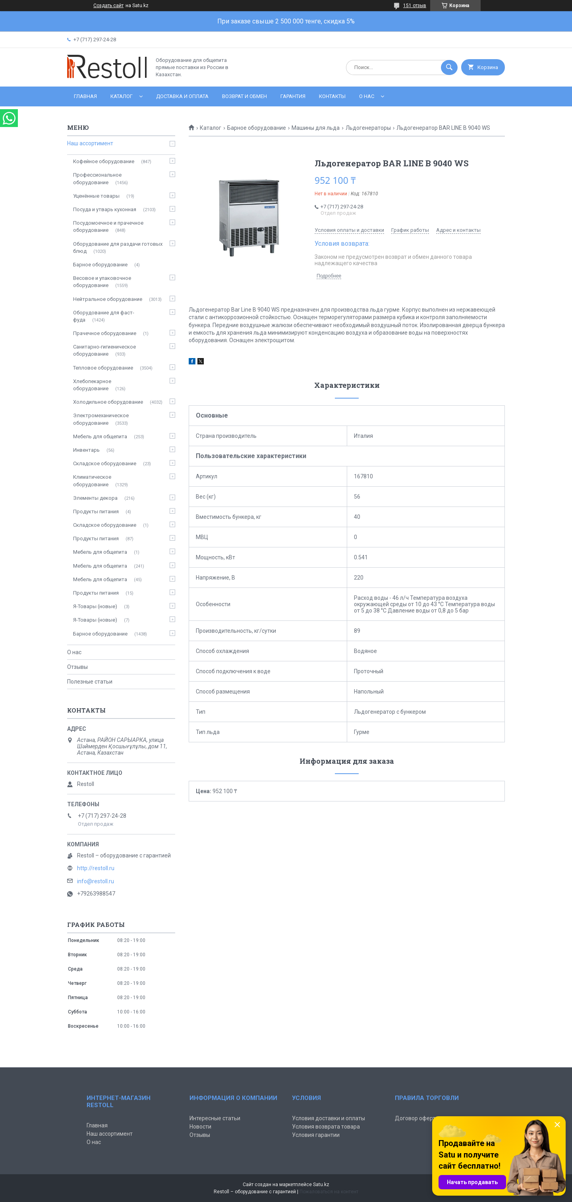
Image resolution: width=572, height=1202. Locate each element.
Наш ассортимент (90, 143)
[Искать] (449, 67)
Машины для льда (316, 128)
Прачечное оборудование (104, 333)
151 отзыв (414, 5)
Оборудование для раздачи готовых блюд (117, 247)
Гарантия (292, 96)
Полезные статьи (89, 681)
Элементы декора (95, 498)
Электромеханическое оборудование (101, 419)
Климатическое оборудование (92, 480)
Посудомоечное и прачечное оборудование (108, 226)
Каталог (121, 96)
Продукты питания (96, 511)
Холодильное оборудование (108, 402)
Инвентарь (86, 450)
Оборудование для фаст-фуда (103, 316)
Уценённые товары (96, 196)
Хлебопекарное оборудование (92, 384)
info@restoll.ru (95, 881)
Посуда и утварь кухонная (104, 209)
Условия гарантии (316, 1135)
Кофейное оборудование (103, 161)
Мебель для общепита (100, 436)
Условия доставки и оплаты (328, 1118)
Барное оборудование (256, 128)
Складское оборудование (104, 463)
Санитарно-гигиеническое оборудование (104, 350)
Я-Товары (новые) (95, 606)
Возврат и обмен (244, 96)
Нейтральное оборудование (107, 299)
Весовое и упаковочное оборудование (102, 281)
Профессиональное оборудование (97, 178)
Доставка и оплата (182, 96)
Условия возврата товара (326, 1126)
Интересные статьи (214, 1118)
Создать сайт (108, 5)
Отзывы (77, 667)
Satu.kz (321, 1184)
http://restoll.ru (95, 868)
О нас (366, 96)
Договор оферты (417, 1118)
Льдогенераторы (368, 128)
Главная (85, 96)
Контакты (332, 96)
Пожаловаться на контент (329, 1191)
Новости (200, 1126)
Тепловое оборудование (103, 368)
